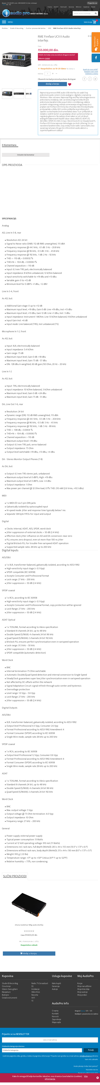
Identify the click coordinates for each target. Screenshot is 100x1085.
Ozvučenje (6, 990)
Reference (78, 7)
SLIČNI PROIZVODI (15, 876)
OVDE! (47, 59)
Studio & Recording (10, 988)
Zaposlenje (86, 7)
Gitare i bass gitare (10, 993)
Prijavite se (91, 3)
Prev (3, 60)
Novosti (93, 7)
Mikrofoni (36, 996)
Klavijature (6, 996)
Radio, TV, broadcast (40, 988)
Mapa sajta (56, 1026)
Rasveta (35, 999)
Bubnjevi (5, 999)
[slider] (18, 933)
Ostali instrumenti (9, 1002)
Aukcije (55, 993)
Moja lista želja (83, 993)
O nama (50, 7)
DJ (32, 990)
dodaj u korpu (52, 84)
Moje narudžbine (84, 990)
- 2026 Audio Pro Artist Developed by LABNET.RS (22, 1083)
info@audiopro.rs (86, 1060)
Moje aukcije (82, 996)
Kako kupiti (63, 7)
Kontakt (56, 7)
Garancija (71, 7)
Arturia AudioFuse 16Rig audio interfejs (18, 928)
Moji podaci (82, 999)
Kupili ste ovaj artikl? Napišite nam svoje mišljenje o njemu (90, 72)
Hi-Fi (33, 1002)
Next (30, 60)
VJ (32, 1005)
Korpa (79, 988)
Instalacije (36, 993)
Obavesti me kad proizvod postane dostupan (57, 80)
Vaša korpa (91, 21)
